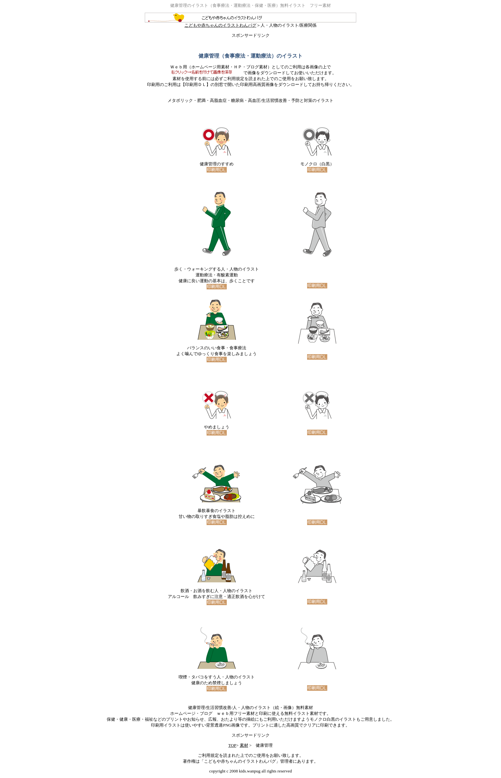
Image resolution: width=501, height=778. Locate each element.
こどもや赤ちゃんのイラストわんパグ (250, 23)
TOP (232, 745)
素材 (244, 745)
